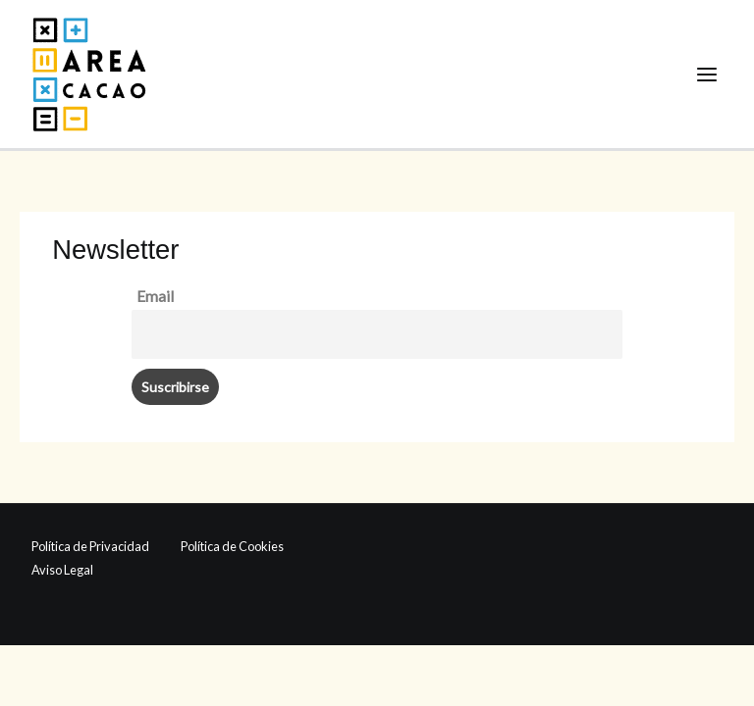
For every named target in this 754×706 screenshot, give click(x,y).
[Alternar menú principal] (707, 74)
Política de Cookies (232, 546)
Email (155, 296)
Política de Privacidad (90, 546)
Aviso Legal (62, 570)
